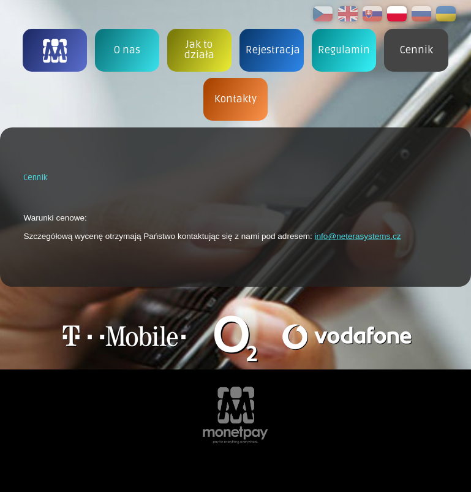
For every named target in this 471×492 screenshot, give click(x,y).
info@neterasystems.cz (358, 236)
